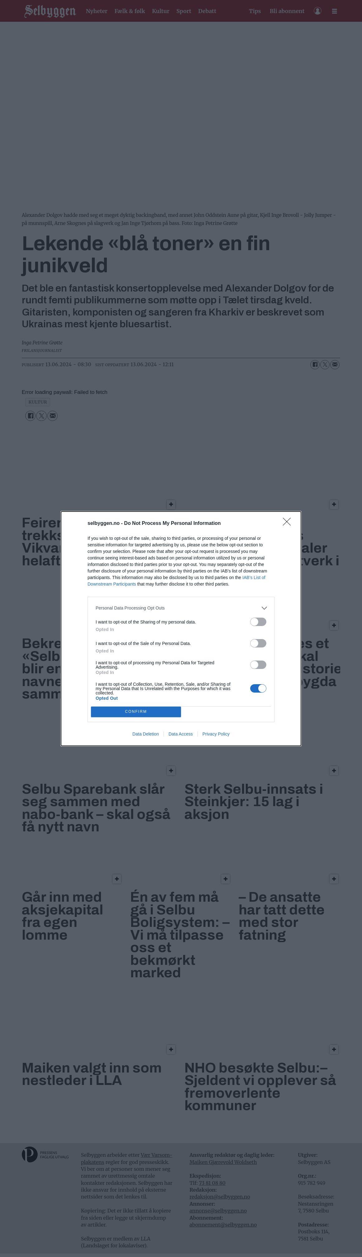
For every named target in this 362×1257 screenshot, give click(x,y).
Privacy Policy (216, 733)
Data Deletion (145, 733)
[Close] (289, 524)
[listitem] (181, 608)
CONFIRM (136, 711)
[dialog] (181, 629)
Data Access (181, 733)
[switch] (258, 622)
